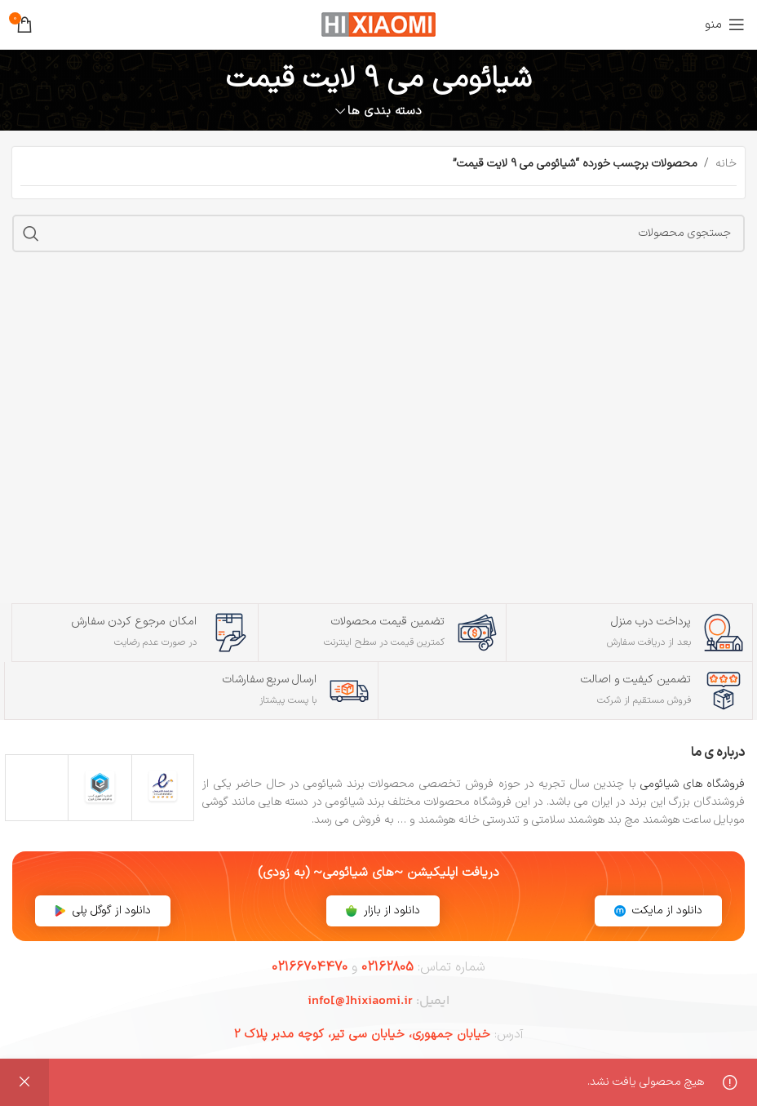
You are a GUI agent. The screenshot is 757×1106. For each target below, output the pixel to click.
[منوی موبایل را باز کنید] (725, 24)
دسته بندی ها (385, 111)
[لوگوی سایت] (378, 24)
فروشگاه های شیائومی (692, 784)
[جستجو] (378, 233)
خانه (726, 163)
